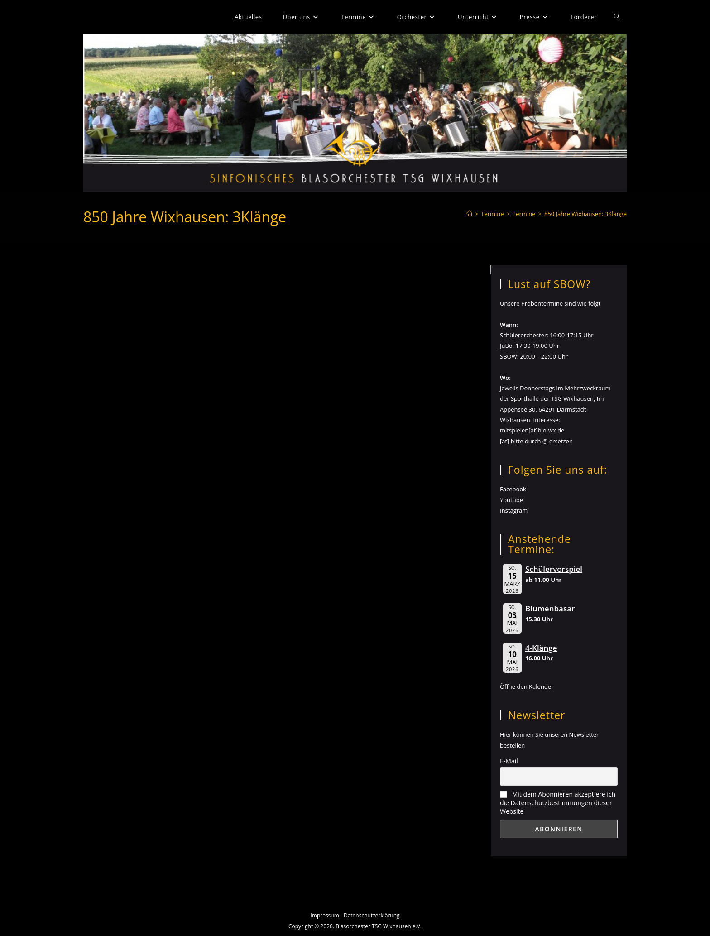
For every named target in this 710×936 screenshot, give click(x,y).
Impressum (324, 915)
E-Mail (509, 761)
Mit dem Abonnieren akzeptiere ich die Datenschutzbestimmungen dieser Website (557, 803)
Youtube (511, 500)
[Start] (469, 214)
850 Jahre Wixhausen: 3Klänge (585, 214)
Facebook (513, 489)
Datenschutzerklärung (372, 915)
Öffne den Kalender (526, 686)
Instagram (514, 510)
